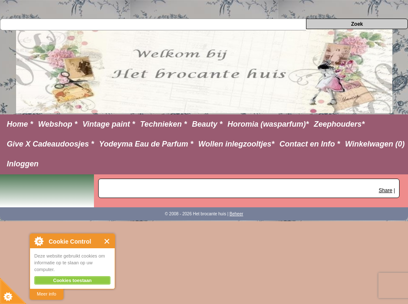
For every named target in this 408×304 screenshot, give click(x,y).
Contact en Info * (309, 144)
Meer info (46, 293)
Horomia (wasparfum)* (268, 124)
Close (107, 241)
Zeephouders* (339, 124)
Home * (20, 124)
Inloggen (23, 164)
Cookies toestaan (72, 280)
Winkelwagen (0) (375, 144)
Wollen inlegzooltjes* (236, 144)
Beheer (236, 214)
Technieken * (163, 124)
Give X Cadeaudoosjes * (50, 144)
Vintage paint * (109, 124)
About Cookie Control (38, 241)
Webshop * (57, 124)
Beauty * (207, 124)
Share (385, 190)
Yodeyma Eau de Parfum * (146, 144)
